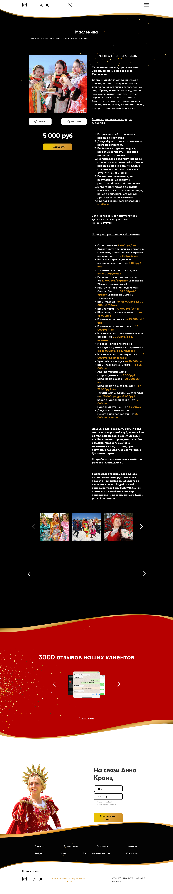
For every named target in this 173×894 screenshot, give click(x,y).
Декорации (71, 846)
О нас (63, 853)
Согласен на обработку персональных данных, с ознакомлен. (106, 804)
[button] (141, 527)
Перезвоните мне (108, 818)
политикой (101, 806)
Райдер (39, 853)
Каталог (133, 846)
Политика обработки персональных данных (68, 880)
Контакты (132, 853)
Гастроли (102, 846)
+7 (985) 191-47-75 (122, 878)
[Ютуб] (47, 5)
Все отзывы (86, 718)
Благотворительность (97, 853)
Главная (40, 846)
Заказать (59, 147)
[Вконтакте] (41, 5)
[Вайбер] (24, 5)
